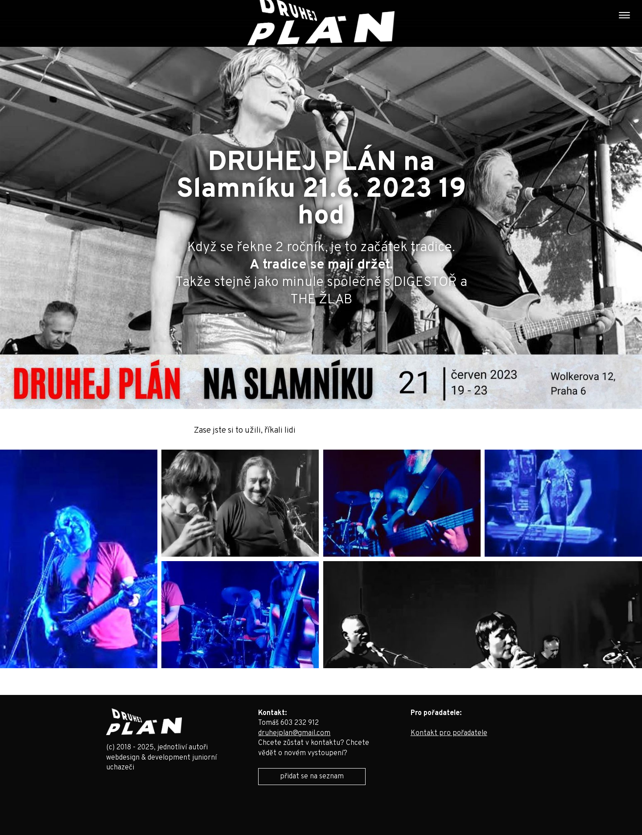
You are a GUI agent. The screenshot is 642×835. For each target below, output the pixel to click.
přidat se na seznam (312, 776)
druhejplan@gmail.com (294, 733)
